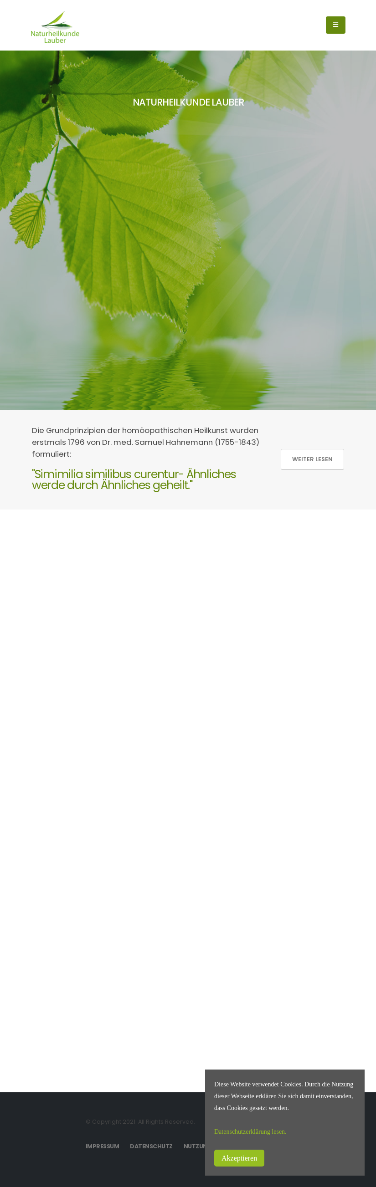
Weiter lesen (312, 459)
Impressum (102, 1146)
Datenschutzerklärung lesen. (250, 1131)
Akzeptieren (239, 1158)
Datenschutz (151, 1146)
